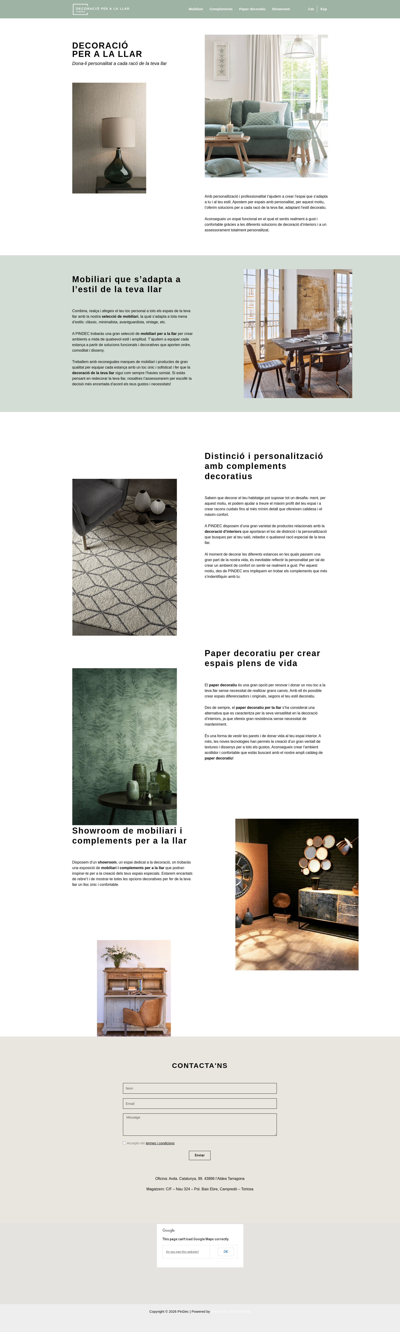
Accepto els (151, 1143)
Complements (221, 9)
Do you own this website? (182, 1251)
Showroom (281, 9)
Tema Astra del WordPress (230, 1311)
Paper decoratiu (252, 9)
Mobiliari (196, 9)
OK (226, 1251)
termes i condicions (160, 1143)
